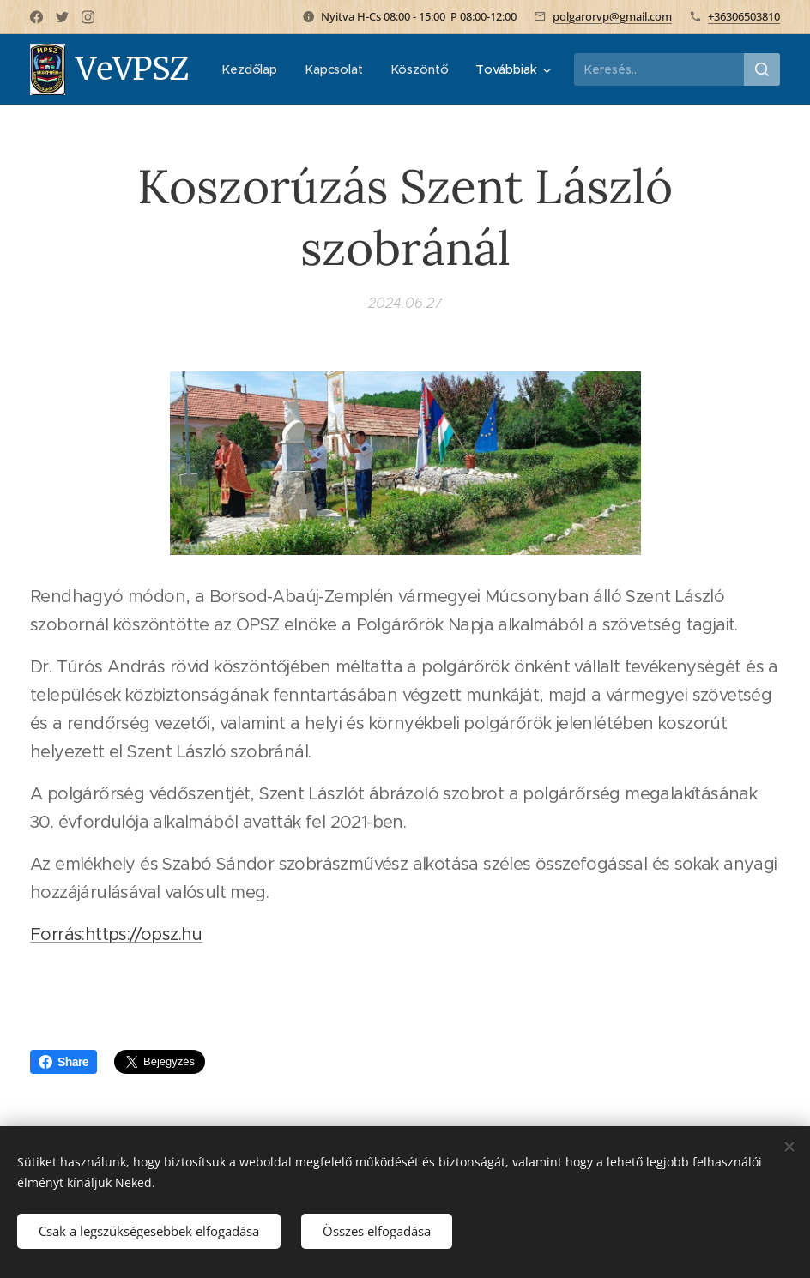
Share (63, 1062)
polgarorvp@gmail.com (612, 16)
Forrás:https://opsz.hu (116, 935)
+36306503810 (744, 16)
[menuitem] (337, 69)
